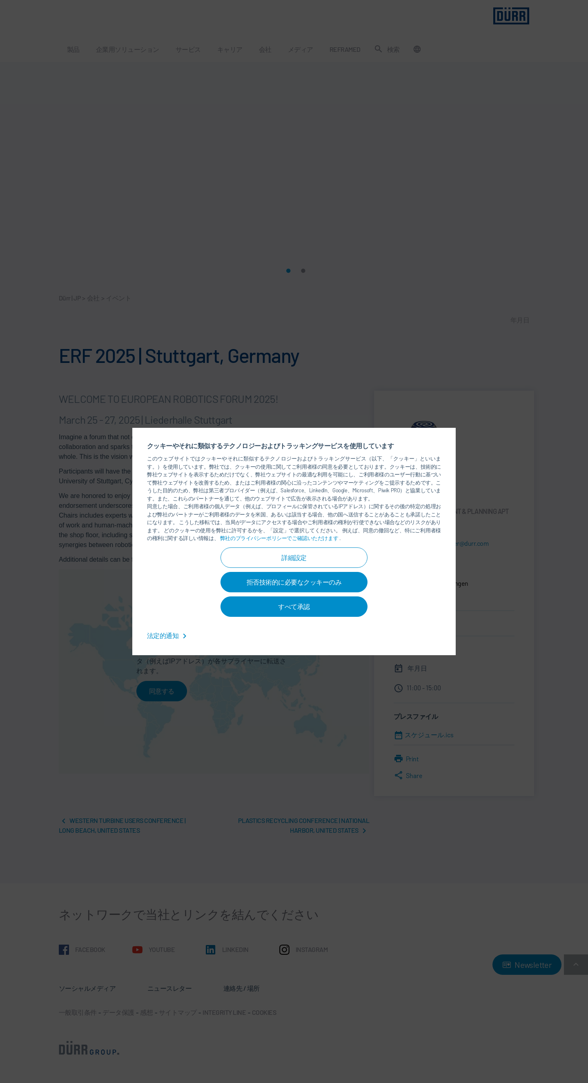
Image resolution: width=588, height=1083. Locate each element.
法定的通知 (168, 635)
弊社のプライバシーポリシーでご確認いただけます (279, 538)
